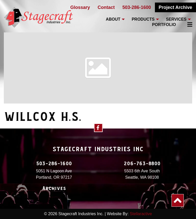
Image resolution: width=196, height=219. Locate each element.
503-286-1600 (136, 7)
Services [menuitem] (176, 19)
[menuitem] (186, 24)
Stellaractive (141, 214)
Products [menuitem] (143, 19)
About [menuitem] (113, 19)
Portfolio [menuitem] (164, 24)
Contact (106, 7)
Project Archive (175, 7)
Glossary (80, 7)
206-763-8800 (142, 163)
